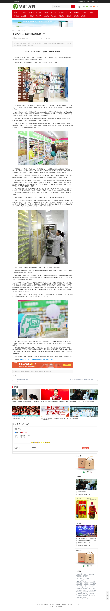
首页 (32, 605)
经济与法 (91, 12)
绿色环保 (68, 12)
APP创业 (85, 587)
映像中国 (53, 12)
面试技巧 (91, 590)
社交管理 (87, 580)
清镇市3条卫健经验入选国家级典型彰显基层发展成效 (25, 402)
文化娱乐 (83, 12)
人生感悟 (85, 575)
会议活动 (83, 16)
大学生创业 (79, 585)
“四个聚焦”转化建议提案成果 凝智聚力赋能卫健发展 (82, 379)
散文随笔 (91, 597)
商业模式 (91, 575)
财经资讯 (61, 12)
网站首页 (16, 12)
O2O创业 (79, 582)
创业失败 (79, 587)
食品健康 (23, 16)
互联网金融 (92, 592)
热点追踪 (46, 12)
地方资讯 (76, 16)
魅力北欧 (53, 16)
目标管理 (85, 592)
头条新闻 (23, 12)
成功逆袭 (79, 597)
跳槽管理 (85, 599)
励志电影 (85, 597)
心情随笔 (86, 585)
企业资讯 (46, 16)
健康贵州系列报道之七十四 (77, 419)
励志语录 (85, 590)
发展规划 (92, 582)
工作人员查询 (39, 605)
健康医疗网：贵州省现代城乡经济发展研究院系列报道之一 (54, 403)
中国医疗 (31, 16)
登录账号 (24, 434)
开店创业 (79, 594)
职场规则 (79, 578)
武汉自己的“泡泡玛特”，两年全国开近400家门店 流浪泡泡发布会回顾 (54, 420)
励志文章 (91, 587)
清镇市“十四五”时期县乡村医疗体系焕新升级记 (82, 402)
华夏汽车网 (16, 1)
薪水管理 (92, 585)
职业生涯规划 (80, 580)
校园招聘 (79, 599)
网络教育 (38, 16)
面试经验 (79, 592)
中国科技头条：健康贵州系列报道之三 (25, 379)
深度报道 (38, 12)
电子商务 (85, 594)
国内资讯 (31, 12)
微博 (96, 6)
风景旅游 (76, 12)
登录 (93, 1)
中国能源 (68, 16)
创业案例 (91, 594)
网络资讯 (61, 16)
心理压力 (79, 590)
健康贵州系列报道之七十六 (19, 419)
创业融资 (85, 582)
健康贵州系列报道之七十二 (84, 495)
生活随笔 (85, 578)
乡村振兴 (16, 16)
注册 (97, 1)
